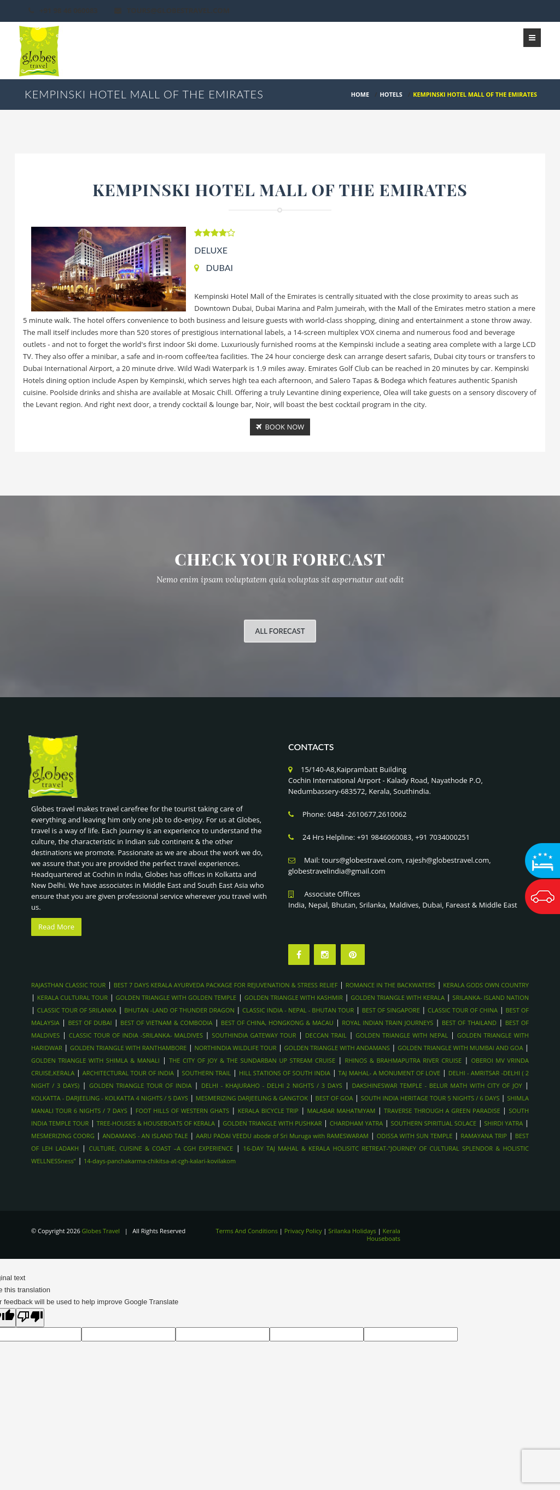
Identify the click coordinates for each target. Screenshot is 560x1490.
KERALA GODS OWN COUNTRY (486, 985)
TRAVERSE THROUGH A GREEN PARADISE (442, 1110)
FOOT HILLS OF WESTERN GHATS (182, 1110)
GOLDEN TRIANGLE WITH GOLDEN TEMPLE (175, 997)
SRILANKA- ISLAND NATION (490, 997)
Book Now (280, 427)
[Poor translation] (30, 1317)
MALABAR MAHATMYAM (341, 1110)
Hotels (391, 94)
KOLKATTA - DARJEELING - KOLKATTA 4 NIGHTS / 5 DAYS (109, 1098)
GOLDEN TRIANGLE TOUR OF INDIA (140, 1085)
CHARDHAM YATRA (356, 1123)
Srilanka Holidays (352, 1231)
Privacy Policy (303, 1231)
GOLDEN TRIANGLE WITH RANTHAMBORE (128, 1048)
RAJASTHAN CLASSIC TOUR (68, 985)
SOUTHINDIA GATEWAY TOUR (254, 1035)
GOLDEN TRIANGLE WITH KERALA (398, 997)
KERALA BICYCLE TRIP (268, 1110)
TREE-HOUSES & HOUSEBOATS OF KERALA (155, 1123)
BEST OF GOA (334, 1098)
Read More (56, 927)
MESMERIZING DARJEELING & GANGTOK (253, 1098)
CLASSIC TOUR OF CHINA (463, 1010)
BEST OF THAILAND (469, 1022)
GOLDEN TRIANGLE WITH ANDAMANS (337, 1048)
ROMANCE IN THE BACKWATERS (390, 985)
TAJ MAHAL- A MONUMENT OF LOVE (390, 1073)
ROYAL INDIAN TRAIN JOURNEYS (387, 1022)
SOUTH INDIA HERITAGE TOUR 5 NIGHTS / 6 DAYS (431, 1098)
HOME (360, 94)
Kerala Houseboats (383, 1234)
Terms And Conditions (247, 1231)
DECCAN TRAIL (326, 1035)
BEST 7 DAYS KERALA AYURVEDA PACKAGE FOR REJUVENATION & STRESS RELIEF (226, 985)
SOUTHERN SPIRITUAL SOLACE (434, 1123)
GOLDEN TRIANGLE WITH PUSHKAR (272, 1123)
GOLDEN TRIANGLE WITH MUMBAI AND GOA (460, 1048)
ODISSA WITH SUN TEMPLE (415, 1136)
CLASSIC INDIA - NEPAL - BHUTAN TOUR (298, 1010)
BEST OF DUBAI (90, 1022)
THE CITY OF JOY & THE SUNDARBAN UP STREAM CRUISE (252, 1060)
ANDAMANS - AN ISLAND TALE (145, 1136)
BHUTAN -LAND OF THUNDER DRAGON (179, 1010)
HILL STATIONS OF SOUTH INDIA (284, 1073)
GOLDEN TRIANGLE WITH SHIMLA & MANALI (95, 1060)
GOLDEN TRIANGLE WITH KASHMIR (293, 997)
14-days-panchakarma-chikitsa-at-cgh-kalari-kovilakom (160, 1161)
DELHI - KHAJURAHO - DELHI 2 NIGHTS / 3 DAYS (271, 1085)
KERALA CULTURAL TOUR (72, 997)
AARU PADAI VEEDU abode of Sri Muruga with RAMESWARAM (282, 1136)
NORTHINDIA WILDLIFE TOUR (235, 1048)
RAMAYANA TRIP (483, 1136)
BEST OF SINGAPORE (391, 1010)
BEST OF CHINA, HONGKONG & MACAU (277, 1022)
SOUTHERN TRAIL (206, 1073)
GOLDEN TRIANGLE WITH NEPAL (401, 1035)
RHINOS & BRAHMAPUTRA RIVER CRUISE (403, 1060)
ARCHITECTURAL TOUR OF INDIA (128, 1073)
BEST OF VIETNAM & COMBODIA (166, 1022)
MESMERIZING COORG (63, 1136)
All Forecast (280, 631)
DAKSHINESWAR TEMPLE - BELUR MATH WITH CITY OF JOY (437, 1085)
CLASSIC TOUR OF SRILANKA (76, 1010)
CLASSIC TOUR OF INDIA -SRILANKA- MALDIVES (136, 1035)
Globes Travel (101, 1231)
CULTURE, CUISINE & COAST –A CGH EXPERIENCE (161, 1148)
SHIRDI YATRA (503, 1123)
